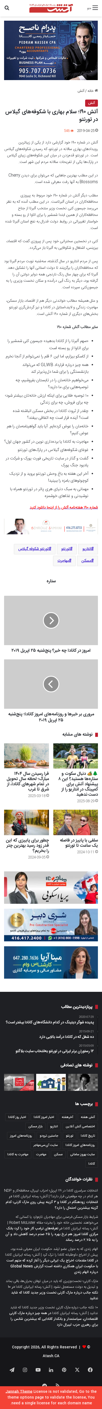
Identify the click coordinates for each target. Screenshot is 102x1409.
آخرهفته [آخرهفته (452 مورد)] (67, 1117)
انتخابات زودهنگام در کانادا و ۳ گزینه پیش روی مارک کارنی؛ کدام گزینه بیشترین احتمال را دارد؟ (52, 1205)
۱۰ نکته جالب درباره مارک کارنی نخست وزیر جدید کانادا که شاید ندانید (53, 1292)
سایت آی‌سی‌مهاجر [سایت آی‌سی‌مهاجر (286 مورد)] (45, 1145)
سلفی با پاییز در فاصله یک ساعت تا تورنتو (79, 843)
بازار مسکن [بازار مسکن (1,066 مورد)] (35, 1126)
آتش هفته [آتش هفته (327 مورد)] (88, 1117)
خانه (93, 91)
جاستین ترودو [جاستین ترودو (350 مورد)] (49, 1136)
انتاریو (86, 549)
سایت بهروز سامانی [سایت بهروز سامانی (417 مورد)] (82, 1154)
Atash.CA (51, 1356)
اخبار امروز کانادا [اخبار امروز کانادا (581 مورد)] (44, 1117)
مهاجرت (63, 561)
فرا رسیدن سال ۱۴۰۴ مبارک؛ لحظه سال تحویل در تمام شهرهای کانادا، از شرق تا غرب (28, 781)
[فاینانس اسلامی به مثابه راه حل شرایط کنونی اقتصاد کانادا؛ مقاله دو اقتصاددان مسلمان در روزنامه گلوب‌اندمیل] (51, 1082)
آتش (81, 91)
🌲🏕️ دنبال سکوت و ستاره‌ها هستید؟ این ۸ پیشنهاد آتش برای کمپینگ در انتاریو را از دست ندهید (78, 784)
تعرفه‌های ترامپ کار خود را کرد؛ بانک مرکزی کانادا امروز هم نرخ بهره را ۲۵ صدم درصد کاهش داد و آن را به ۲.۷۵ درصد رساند (51, 1234)
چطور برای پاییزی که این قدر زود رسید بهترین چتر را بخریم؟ (27, 846)
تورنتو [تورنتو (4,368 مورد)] (69, 1136)
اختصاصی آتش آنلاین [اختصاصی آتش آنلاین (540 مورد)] (80, 1126)
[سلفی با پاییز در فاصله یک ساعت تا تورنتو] (75, 822)
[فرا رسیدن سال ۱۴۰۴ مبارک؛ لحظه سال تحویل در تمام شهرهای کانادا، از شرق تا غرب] (26, 756)
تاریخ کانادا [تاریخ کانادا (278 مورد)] (88, 1136)
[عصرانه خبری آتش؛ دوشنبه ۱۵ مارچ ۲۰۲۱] (19, 1082)
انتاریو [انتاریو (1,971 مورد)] (54, 1126)
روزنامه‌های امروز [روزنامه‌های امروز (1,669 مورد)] (21, 1136)
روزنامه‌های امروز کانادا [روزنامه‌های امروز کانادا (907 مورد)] (80, 1145)
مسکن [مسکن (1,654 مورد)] (58, 1154)
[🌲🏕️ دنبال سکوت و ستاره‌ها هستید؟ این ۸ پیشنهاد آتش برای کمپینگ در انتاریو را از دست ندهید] (75, 756)
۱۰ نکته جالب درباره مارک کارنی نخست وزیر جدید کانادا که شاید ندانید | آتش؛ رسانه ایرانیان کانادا (54, 1310)
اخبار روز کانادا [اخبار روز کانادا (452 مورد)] (17, 1117)
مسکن (86, 561)
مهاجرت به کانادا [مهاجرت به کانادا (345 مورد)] (17, 1154)
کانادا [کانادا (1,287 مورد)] (91, 1164)
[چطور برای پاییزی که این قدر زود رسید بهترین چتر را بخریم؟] (26, 822)
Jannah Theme (18, 1392)
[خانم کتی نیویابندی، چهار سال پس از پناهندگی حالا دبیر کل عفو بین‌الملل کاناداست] (83, 1082)
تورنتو (65, 549)
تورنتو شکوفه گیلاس (33, 549)
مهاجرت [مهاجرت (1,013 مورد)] (41, 1154)
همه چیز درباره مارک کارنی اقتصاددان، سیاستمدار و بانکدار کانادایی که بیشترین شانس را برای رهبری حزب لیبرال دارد (53, 1319)
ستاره (51, 581)
